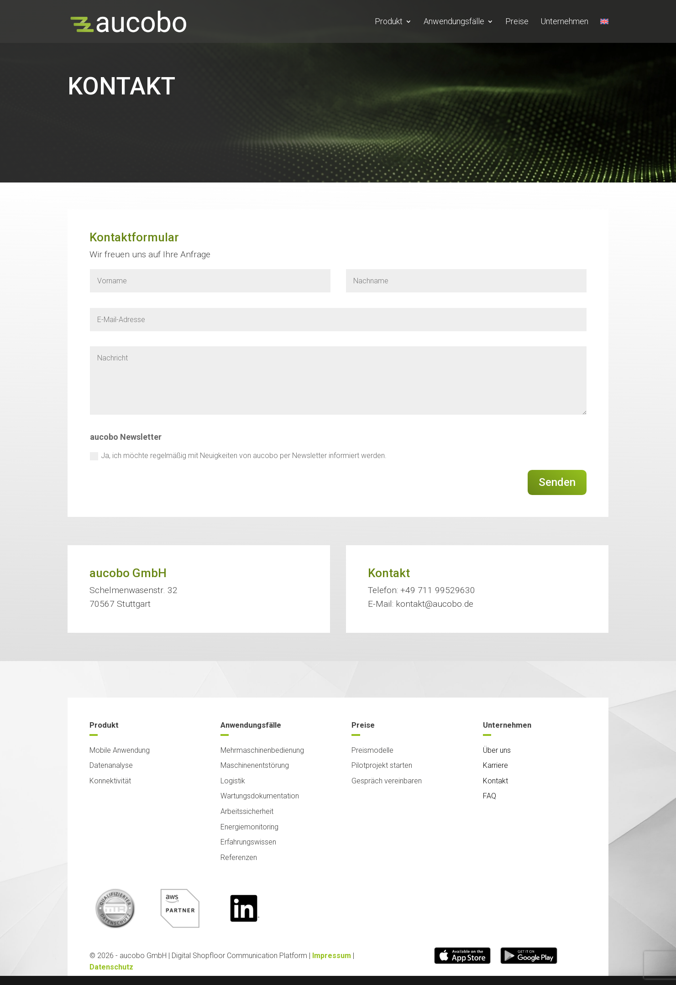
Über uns (497, 742)
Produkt (389, 22)
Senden (557, 482)
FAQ (489, 788)
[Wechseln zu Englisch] (604, 30)
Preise (517, 22)
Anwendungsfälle (454, 22)
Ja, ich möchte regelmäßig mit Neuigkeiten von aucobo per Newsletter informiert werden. (238, 455)
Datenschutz (111, 965)
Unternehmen (564, 22)
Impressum (331, 953)
